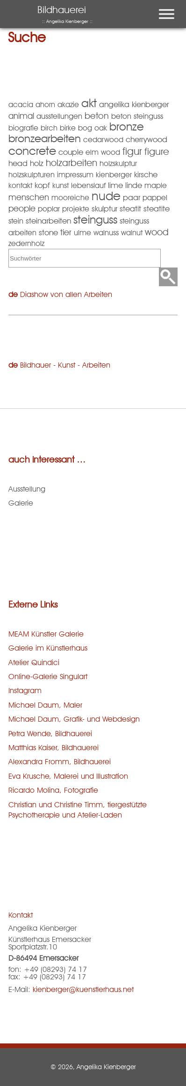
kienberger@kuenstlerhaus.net (83, 989)
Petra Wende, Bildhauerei (50, 733)
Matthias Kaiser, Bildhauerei (53, 747)
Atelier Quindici (33, 662)
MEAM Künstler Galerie (46, 634)
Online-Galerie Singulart (47, 676)
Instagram (25, 690)
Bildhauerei (65, 14)
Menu (164, 4)
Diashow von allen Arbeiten (66, 294)
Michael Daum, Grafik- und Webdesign (74, 719)
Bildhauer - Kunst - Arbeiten (65, 365)
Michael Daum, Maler (45, 705)
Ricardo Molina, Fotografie (53, 790)
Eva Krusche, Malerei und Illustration (68, 776)
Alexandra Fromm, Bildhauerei (59, 761)
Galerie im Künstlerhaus (47, 648)
